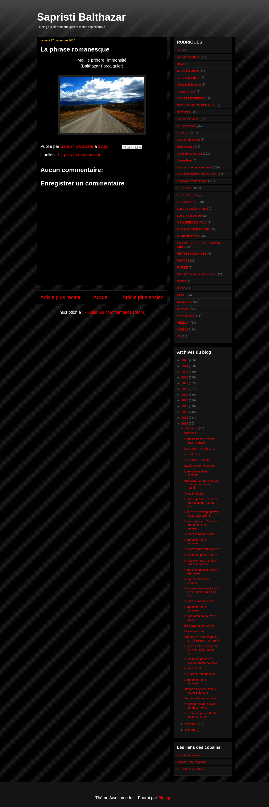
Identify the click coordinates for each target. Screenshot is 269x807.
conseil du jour (186, 91)
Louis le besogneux (189, 215)
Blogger (165, 797)
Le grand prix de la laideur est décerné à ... (201, 705)
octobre (190, 730)
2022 (185, 377)
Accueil (101, 297)
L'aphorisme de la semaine (194, 167)
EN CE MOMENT (188, 119)
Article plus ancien (143, 297)
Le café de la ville (188, 755)
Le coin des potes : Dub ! (200, 555)
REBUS (182, 281)
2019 (185, 394)
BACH (181, 64)
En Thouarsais (186, 126)
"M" (179, 50)
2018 (185, 400)
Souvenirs (183, 308)
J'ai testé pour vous (189, 153)
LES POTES (185, 188)
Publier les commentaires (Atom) (114, 312)
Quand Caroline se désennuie (196, 274)
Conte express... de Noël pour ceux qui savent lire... (200, 502)
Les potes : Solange (197, 460)
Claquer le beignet (189, 84)
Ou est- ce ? (192, 454)
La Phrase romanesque (199, 674)
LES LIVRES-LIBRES (191, 769)
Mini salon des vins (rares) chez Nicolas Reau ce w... (201, 592)
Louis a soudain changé (192, 208)
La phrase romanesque (80, 154)
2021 (185, 383)
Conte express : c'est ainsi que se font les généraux (201, 525)
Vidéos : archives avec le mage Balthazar (200, 690)
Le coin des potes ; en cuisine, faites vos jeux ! (201, 660)
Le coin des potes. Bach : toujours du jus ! (200, 715)
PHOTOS (183, 260)
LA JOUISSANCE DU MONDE (197, 174)
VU (179, 336)
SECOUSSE (185, 301)
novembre (192, 724)
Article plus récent (60, 297)
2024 (185, 366)
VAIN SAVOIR (186, 315)
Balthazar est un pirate (199, 625)
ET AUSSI (183, 133)
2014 (185, 423)
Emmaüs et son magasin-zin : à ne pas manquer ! (201, 638)
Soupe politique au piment (201, 698)
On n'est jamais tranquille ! (201, 549)
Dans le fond (192, 668)
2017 (185, 406)
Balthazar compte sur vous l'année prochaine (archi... (201, 484)
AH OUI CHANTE (188, 57)
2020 (185, 389)
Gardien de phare (188, 139)
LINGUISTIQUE (187, 202)
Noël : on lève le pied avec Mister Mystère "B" (201, 513)
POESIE (182, 267)
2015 (185, 417)
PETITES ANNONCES (192, 253)
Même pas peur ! (195, 631)
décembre (192, 428)
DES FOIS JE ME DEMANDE (196, 105)
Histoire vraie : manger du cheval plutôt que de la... (201, 649)
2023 (185, 371)
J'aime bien (184, 160)
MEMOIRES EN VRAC (192, 222)
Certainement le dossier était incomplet (199, 440)
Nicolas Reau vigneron (192, 762)
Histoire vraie (185, 146)
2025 (185, 360)
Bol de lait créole (188, 70)
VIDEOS (182, 329)
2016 (185, 412)
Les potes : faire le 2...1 (199, 448)
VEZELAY (183, 322)
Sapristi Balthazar (81, 17)
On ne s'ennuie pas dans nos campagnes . (200, 562)
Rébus (181, 288)
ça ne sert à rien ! (188, 77)
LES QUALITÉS (187, 195)
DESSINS (183, 112)
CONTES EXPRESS (190, 98)
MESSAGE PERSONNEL (194, 229)
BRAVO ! (190, 433)
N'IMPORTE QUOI (189, 236)
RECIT (181, 295)
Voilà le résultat (194, 493)
